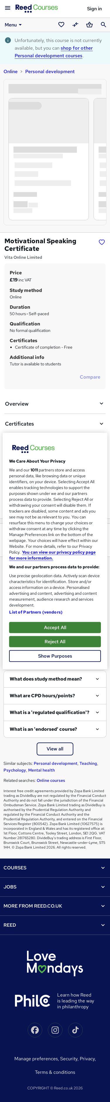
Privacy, (88, 1059)
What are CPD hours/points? (42, 696)
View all (55, 749)
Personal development (50, 71)
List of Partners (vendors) (35, 612)
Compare (90, 377)
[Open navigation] (7, 8)
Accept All (55, 627)
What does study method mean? (46, 679)
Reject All (55, 642)
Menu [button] (14, 24)
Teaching (88, 763)
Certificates (55, 423)
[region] (55, 551)
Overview (55, 403)
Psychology (15, 770)
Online (11, 71)
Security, (70, 1059)
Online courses (51, 780)
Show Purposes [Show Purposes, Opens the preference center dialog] (55, 656)
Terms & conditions (55, 1072)
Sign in (94, 9)
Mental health (41, 770)
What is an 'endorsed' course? (43, 729)
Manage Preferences (36, 1059)
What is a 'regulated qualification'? (49, 712)
